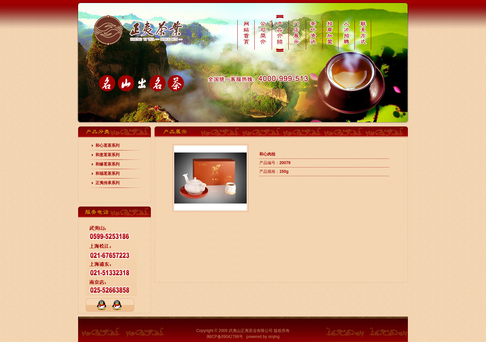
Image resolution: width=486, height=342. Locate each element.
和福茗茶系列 (107, 173)
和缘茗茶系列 (107, 164)
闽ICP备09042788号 (225, 336)
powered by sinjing (262, 336)
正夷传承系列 (107, 183)
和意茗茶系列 (107, 154)
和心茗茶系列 (107, 145)
